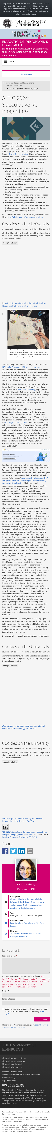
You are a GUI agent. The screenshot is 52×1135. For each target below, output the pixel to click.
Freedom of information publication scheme (21, 1074)
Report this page (9, 1080)
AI (11, 899)
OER (25, 905)
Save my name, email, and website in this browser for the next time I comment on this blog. (25, 1011)
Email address (9, 998)
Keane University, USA (18, 154)
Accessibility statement (12, 1071)
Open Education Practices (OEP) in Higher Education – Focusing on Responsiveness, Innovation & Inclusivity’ (25, 480)
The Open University (26, 389)
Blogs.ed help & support (12, 1067)
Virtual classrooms (14, 85)
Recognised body (10, 1100)
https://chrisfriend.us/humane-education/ (25, 217)
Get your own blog (8, 1114)
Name (5, 990)
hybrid (21, 902)
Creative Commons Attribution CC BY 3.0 (19, 837)
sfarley (29, 834)
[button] (5, 851)
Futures (13, 902)
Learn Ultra (30, 902)
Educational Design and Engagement (25, 43)
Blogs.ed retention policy (13, 1064)
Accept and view (10, 242)
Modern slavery (8, 1077)
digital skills (36, 899)
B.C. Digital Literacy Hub (15, 422)
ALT (14, 899)
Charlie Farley (24, 899)
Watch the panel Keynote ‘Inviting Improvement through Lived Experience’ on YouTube (22, 819)
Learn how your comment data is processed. (25, 1026)
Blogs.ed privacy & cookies (13, 1061)
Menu (11, 63)
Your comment (9, 955)
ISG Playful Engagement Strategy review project (22, 367)
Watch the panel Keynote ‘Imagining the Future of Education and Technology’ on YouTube (23, 727)
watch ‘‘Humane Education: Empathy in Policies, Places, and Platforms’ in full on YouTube (24, 304)
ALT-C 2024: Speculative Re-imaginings (18, 832)
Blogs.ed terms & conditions (14, 1058)
